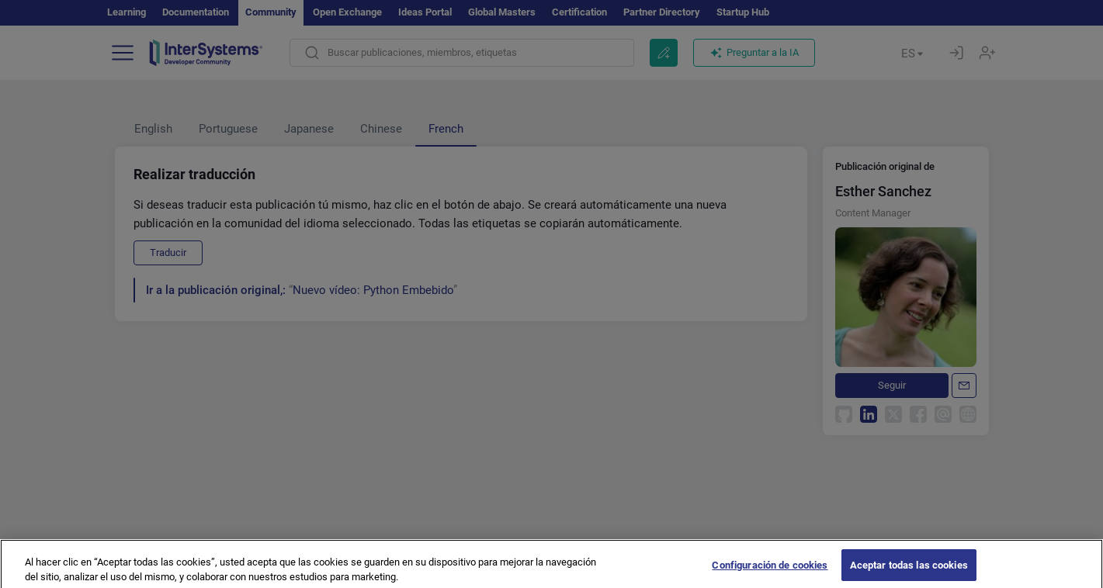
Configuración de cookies (769, 571)
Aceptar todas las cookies (909, 571)
